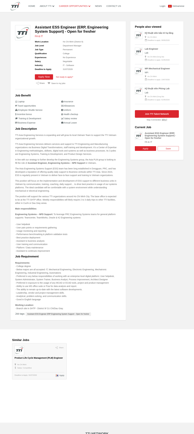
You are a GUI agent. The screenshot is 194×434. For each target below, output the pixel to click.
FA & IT (39, 36)
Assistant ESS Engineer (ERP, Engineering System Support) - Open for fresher (160, 135)
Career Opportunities (74, 6)
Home (31, 6)
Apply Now (44, 77)
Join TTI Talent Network (157, 114)
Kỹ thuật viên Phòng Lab (157, 88)
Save (168, 148)
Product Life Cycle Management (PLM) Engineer (39, 358)
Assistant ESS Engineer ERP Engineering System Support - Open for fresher (58, 314)
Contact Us (113, 6)
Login (162, 6)
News (98, 6)
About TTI (47, 6)
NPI (146, 72)
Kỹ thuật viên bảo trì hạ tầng (159, 33)
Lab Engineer (151, 49)
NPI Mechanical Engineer (157, 68)
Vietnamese (178, 6)
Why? (164, 119)
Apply (145, 148)
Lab (146, 53)
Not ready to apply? (64, 77)
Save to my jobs (56, 83)
